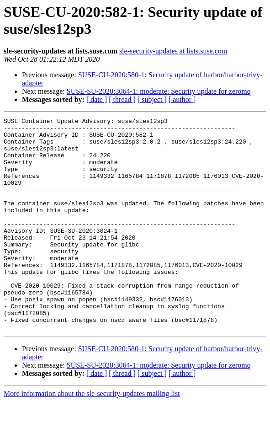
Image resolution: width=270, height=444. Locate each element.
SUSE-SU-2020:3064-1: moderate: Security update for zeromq (159, 91)
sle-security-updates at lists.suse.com (173, 51)
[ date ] (96, 99)
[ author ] (182, 99)
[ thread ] (122, 99)
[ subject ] (152, 99)
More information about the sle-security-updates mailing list (92, 436)
